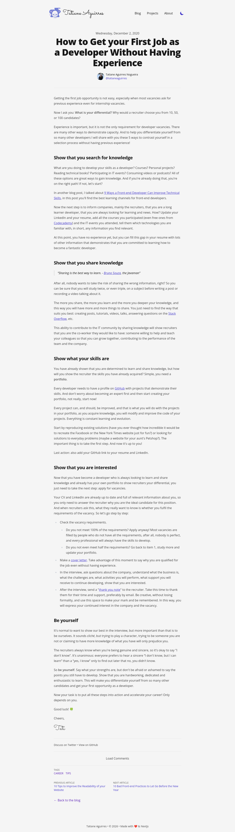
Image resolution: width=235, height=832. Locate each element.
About (168, 13)
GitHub (120, 388)
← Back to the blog (67, 800)
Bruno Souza (112, 273)
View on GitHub (88, 745)
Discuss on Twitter (65, 745)
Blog (138, 13)
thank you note (109, 590)
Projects (152, 13)
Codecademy (63, 223)
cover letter (79, 560)
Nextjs (145, 826)
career (58, 773)
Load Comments (117, 758)
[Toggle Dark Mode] (182, 13)
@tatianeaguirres (116, 78)
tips (68, 773)
